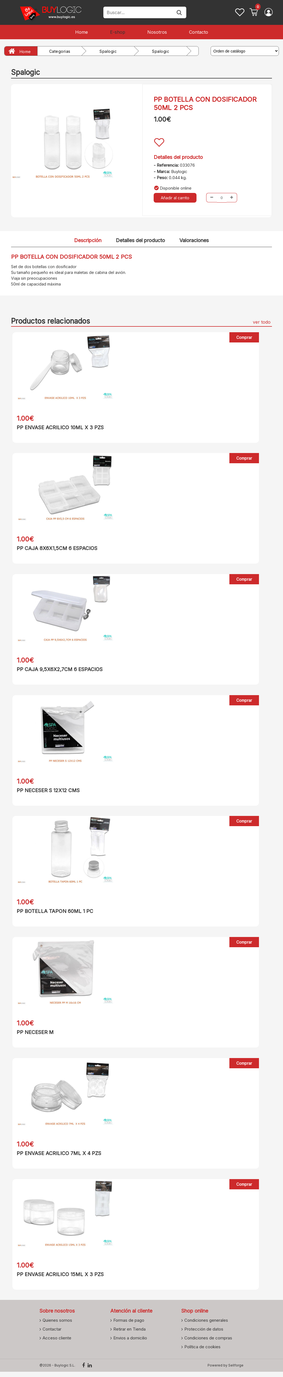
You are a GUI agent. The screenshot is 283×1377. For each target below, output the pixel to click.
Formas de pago (128, 1325)
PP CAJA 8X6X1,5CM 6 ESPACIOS (55, 549)
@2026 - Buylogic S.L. (57, 1370)
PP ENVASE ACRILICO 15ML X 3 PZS (58, 1279)
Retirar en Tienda (129, 1334)
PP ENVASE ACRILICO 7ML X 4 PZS (57, 1157)
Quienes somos (57, 1325)
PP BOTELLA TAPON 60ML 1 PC (53, 914)
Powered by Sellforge (225, 1370)
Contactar (52, 1334)
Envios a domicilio (130, 1343)
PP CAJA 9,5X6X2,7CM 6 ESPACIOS (58, 671)
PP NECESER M (33, 1035)
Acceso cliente (57, 1343)
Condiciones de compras (208, 1343)
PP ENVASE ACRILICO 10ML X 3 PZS (58, 427)
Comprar (244, 337)
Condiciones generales (206, 1325)
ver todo (262, 322)
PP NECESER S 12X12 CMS (46, 792)
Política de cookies (202, 1351)
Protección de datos (203, 1334)
